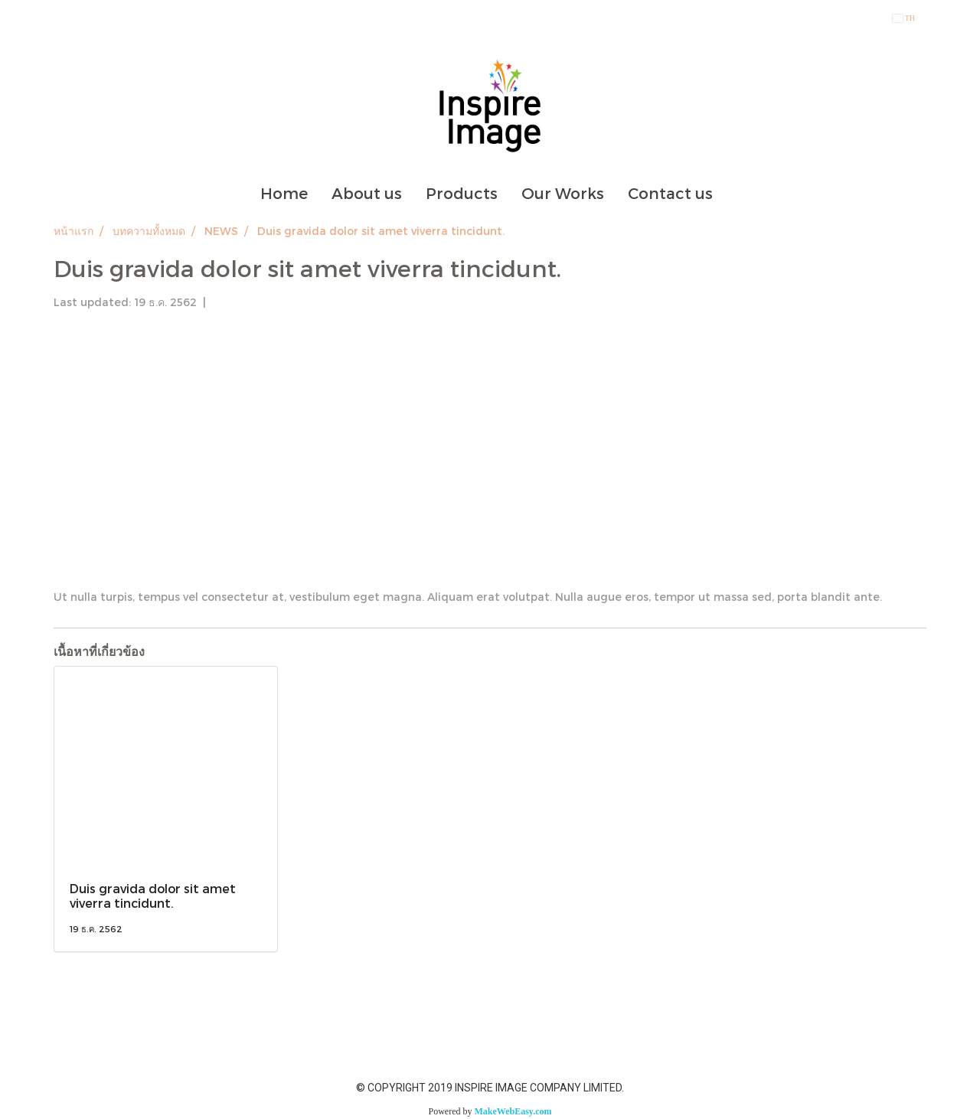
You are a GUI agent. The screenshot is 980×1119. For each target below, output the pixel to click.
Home (284, 193)
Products (462, 193)
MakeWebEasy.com (513, 1111)
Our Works (562, 193)
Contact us (670, 193)
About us (367, 193)
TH (904, 18)
